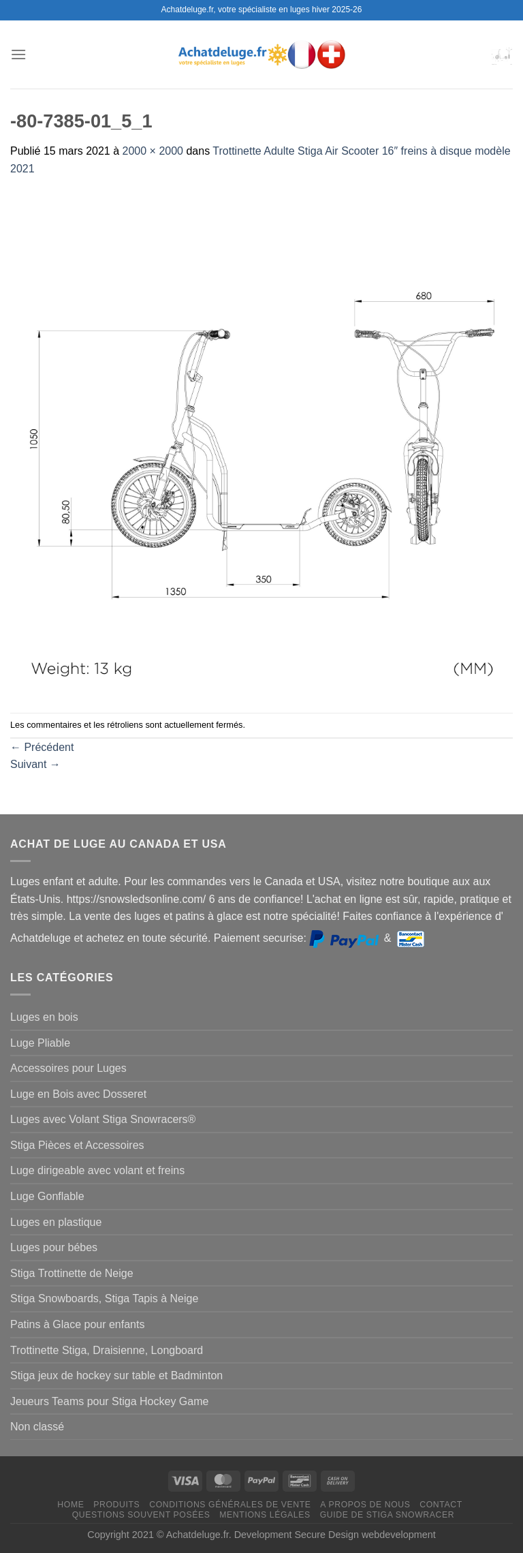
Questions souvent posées (141, 1515)
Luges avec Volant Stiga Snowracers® (102, 1119)
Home (70, 1504)
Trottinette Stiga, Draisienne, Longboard (106, 1350)
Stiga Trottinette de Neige (71, 1273)
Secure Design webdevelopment (365, 1534)
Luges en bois (44, 1017)
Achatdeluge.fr (197, 1534)
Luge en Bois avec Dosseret (78, 1094)
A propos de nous (365, 1504)
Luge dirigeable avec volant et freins (97, 1170)
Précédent (42, 747)
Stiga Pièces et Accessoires (77, 1145)
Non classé (37, 1426)
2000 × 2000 (153, 151)
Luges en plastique (55, 1222)
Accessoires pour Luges (68, 1068)
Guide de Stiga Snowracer (387, 1515)
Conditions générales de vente (230, 1504)
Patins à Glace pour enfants (77, 1324)
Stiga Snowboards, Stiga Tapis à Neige (104, 1298)
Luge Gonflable (47, 1196)
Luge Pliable (40, 1043)
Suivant (35, 764)
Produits (116, 1504)
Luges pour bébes (53, 1247)
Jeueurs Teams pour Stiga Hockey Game (109, 1401)
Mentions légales (265, 1515)
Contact (440, 1504)
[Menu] (18, 54)
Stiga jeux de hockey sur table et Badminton (116, 1375)
